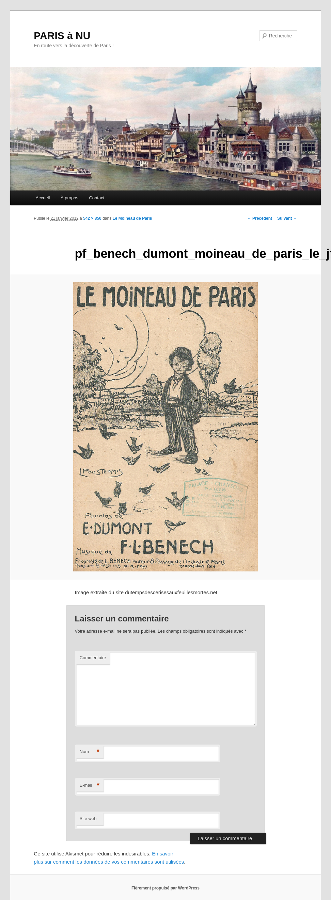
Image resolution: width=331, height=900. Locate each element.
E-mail (90, 785)
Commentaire (93, 657)
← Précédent (259, 218)
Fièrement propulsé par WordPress (165, 888)
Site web (88, 818)
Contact (96, 197)
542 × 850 (92, 218)
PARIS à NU (62, 35)
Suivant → (287, 218)
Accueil (42, 197)
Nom (90, 752)
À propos (69, 197)
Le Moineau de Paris (132, 218)
